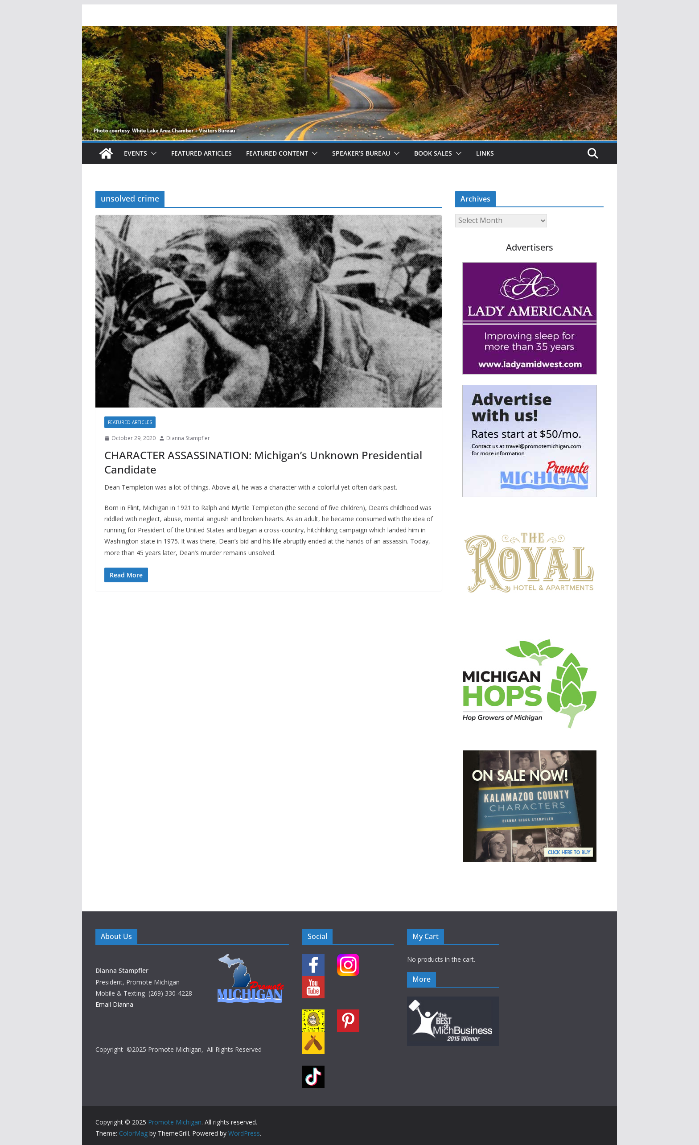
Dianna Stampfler (188, 438)
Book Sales (433, 153)
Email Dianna (114, 1004)
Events (135, 153)
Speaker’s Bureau (361, 153)
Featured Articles (201, 153)
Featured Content (277, 153)
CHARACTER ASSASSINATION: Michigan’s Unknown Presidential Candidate (263, 462)
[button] (152, 153)
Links (485, 153)
